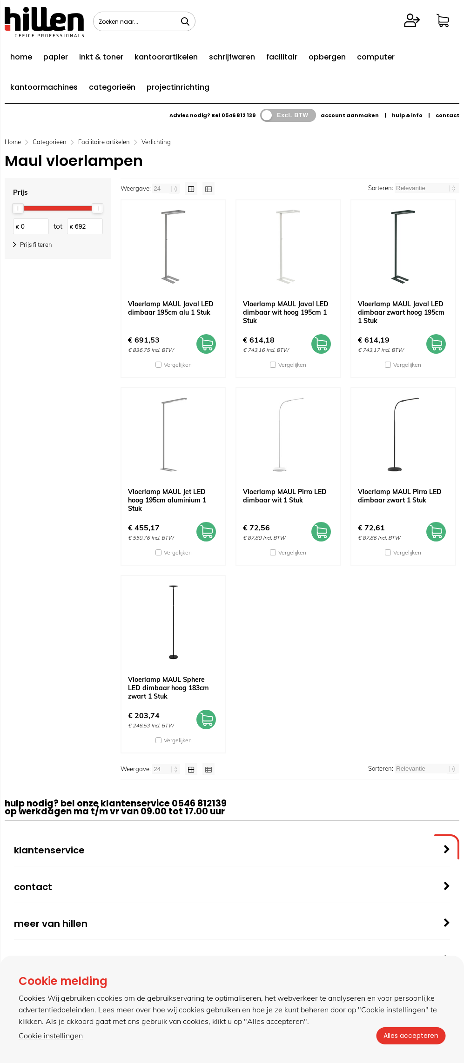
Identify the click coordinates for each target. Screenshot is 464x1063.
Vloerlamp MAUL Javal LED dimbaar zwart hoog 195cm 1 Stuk (401, 312)
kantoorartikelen (166, 57)
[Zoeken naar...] (185, 21)
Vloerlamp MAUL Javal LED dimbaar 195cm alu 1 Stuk (171, 308)
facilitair (281, 57)
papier (55, 57)
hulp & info (407, 115)
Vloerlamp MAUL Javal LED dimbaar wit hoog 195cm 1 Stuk (286, 312)
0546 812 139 (239, 115)
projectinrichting (178, 87)
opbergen (327, 57)
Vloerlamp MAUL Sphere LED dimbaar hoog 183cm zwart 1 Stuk (168, 687)
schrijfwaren (232, 57)
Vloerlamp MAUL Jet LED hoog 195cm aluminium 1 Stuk (167, 500)
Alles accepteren (410, 1035)
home (21, 57)
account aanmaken (350, 115)
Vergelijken (178, 364)
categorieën (112, 87)
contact (447, 115)
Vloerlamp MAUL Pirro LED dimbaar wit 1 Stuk (285, 496)
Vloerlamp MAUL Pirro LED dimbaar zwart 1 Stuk (400, 496)
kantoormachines (44, 87)
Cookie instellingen (51, 1035)
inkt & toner (101, 57)
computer (376, 57)
